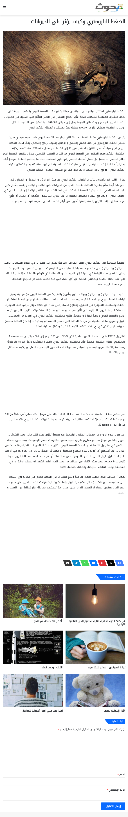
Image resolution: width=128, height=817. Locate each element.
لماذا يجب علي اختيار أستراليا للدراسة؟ (42, 710)
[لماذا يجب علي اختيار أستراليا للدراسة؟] (33, 690)
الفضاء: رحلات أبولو (52, 667)
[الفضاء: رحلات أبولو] (33, 647)
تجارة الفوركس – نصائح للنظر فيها (106, 667)
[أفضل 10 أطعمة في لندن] (33, 601)
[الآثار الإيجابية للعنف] (95, 690)
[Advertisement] (64, 233)
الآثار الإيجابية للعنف (114, 710)
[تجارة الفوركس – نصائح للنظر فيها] (95, 647)
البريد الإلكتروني (116, 790)
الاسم (121, 774)
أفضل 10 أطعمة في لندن (48, 621)
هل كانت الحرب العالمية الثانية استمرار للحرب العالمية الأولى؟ (97, 623)
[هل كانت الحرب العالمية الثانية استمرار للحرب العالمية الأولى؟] (95, 601)
